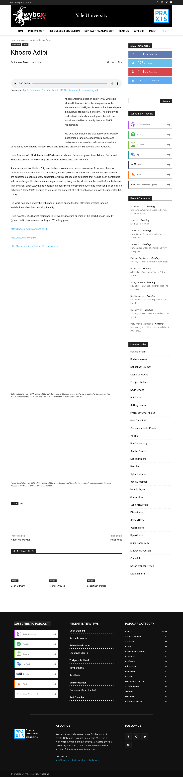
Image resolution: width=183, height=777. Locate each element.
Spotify (46, 90)
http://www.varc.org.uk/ (23, 237)
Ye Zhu (134, 436)
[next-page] (18, 594)
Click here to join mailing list (83, 90)
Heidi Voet (116, 539)
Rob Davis (135, 397)
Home (14, 40)
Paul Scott (135, 466)
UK (21, 503)
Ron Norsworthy (138, 443)
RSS (63, 90)
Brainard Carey (20, 62)
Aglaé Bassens (138, 474)
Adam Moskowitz (20, 539)
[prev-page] (13, 594)
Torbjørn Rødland (139, 382)
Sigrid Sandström (139, 543)
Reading (150, 206)
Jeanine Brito (137, 527)
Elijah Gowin (136, 512)
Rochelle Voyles (57, 586)
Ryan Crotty (136, 535)
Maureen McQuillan (140, 550)
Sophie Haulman (139, 504)
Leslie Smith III (137, 573)
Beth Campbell (138, 420)
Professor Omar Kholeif (142, 413)
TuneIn (55, 90)
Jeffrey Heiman (138, 405)
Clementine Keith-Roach (143, 428)
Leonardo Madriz (139, 374)
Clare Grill (135, 558)
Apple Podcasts (31, 90)
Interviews (23, 40)
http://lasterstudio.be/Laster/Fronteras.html (34, 246)
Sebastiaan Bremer (96, 586)
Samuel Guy (136, 497)
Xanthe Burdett (138, 451)
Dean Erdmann (18, 586)
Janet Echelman (139, 481)
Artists (33, 40)
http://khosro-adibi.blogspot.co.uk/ (29, 228)
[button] (165, 31)
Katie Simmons (138, 458)
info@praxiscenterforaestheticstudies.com (78, 760)
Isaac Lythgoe (137, 489)
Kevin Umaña (137, 390)
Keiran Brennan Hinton (142, 566)
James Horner (137, 520)
